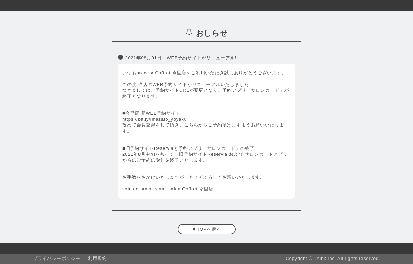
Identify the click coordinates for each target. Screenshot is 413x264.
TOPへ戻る (209, 229)
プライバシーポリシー (56, 258)
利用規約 (97, 258)
